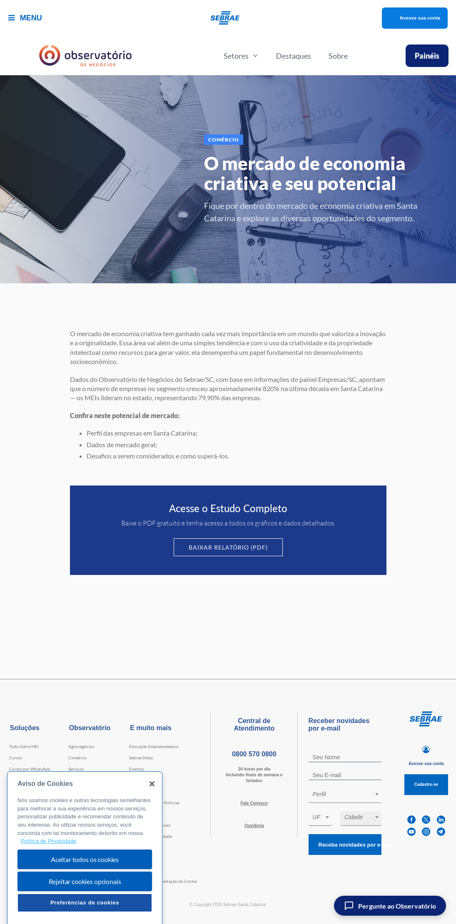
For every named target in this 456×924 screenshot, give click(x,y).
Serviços (76, 768)
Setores (241, 55)
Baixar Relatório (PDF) (228, 547)
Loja (133, 780)
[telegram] (441, 831)
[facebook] (411, 819)
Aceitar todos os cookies (85, 883)
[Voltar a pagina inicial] (228, 18)
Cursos (15, 757)
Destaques (293, 55)
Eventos (136, 768)
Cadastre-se (426, 784)
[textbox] (349, 794)
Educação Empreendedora (153, 746)
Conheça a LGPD (144, 858)
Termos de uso (142, 847)
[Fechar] (152, 807)
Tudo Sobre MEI (24, 746)
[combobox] (345, 795)
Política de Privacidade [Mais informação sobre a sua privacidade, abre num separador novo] (48, 865)
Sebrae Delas (141, 757)
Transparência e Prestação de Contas (163, 881)
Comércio (77, 757)
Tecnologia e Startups (88, 791)
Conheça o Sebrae (145, 869)
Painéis (427, 55)
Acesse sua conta (410, 18)
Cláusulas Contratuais (149, 824)
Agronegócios (81, 746)
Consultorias (21, 780)
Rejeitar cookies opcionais (85, 905)
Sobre (338, 55)
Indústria (76, 780)
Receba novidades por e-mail (347, 844)
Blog (133, 791)
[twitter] (426, 819)
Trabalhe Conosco (146, 813)
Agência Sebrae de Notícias (154, 802)
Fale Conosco (254, 803)
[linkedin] (441, 819)
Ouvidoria (254, 825)
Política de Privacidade (150, 836)
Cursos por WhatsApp (29, 768)
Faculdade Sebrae (25, 791)
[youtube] (411, 831)
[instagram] (426, 831)
